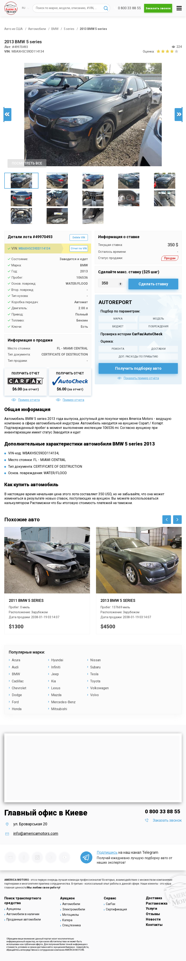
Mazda (56, 695)
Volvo (94, 695)
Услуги (151, 909)
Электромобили (73, 909)
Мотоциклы (70, 914)
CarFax (110, 904)
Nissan (95, 660)
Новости (153, 919)
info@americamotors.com (35, 833)
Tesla (94, 674)
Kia (53, 681)
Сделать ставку (153, 284)
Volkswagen (99, 688)
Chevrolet (19, 688)
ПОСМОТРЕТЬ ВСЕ (27, 163)
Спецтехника (71, 925)
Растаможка (156, 903)
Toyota (95, 681)
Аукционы (13, 909)
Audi (15, 667)
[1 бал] (158, 51)
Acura (16, 660)
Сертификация (116, 909)
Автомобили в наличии (22, 914)
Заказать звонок (158, 8)
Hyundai (57, 660)
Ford (15, 702)
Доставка (154, 898)
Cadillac (18, 681)
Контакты (154, 925)
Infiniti (55, 667)
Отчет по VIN (79, 248)
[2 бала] (160, 51)
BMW (16, 674)
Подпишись (107, 852)
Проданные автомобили (23, 919)
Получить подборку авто (138, 368)
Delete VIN (79, 237)
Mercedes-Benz (63, 702)
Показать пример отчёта (138, 378)
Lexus (55, 688)
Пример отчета (25, 400)
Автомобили (71, 904)
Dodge (17, 695)
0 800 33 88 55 (127, 8)
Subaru (95, 667)
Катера (67, 920)
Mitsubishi (59, 709)
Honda (16, 709)
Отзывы (153, 914)
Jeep (55, 674)
